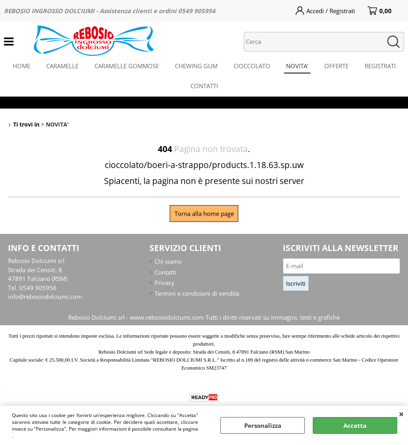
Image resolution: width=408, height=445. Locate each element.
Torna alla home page (204, 214)
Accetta (355, 425)
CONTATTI (204, 86)
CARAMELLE (62, 66)
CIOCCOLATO (251, 66)
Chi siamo (168, 261)
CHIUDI (401, 414)
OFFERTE (336, 66)
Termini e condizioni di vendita (197, 293)
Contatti (165, 272)
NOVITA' (297, 66)
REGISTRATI (380, 66)
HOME (21, 66)
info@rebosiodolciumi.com (45, 297)
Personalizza (262, 425)
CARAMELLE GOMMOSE (126, 66)
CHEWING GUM (196, 66)
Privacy (165, 283)
